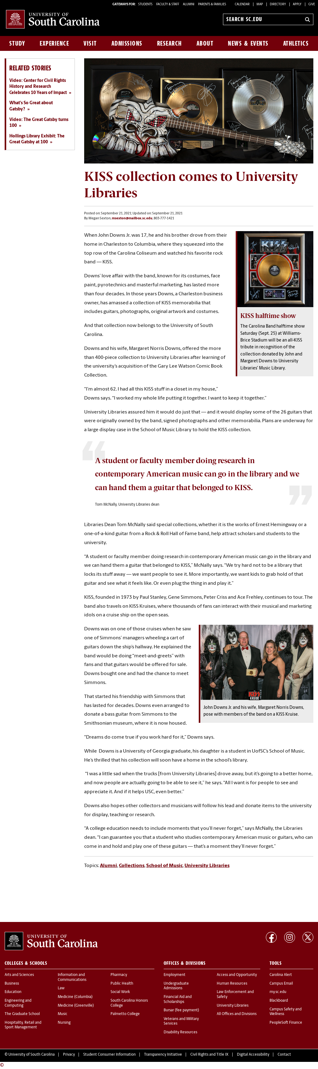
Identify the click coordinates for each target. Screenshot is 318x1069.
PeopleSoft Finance (286, 1023)
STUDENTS (145, 4)
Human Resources (232, 984)
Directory (278, 4)
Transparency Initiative (163, 1055)
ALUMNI (188, 4)
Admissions (127, 43)
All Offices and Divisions (237, 1014)
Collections (131, 865)
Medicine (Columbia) (75, 997)
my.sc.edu (278, 992)
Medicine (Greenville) (76, 1006)
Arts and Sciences (19, 975)
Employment (174, 975)
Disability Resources (180, 1032)
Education (13, 992)
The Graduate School (22, 1014)
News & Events (248, 43)
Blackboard (279, 1001)
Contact (284, 1055)
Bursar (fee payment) (181, 1010)
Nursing (64, 1023)
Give (311, 4)
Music (62, 1014)
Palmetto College (125, 1014)
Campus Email (281, 984)
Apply (297, 4)
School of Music (164, 865)
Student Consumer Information (109, 1055)
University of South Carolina (31, 1055)
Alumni (108, 865)
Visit (90, 43)
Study (17, 43)
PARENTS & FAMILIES (212, 4)
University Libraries (206, 865)
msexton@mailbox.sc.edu (132, 218)
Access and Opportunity (237, 975)
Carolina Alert (281, 975)
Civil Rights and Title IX (209, 1055)
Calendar (242, 4)
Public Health (122, 984)
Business (12, 984)
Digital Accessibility (253, 1055)
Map (260, 4)
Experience (54, 43)
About (205, 43)
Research (169, 43)
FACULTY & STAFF (167, 4)
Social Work (120, 992)
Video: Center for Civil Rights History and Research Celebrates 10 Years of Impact (38, 86)
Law (61, 988)
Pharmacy (119, 975)
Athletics (296, 43)
